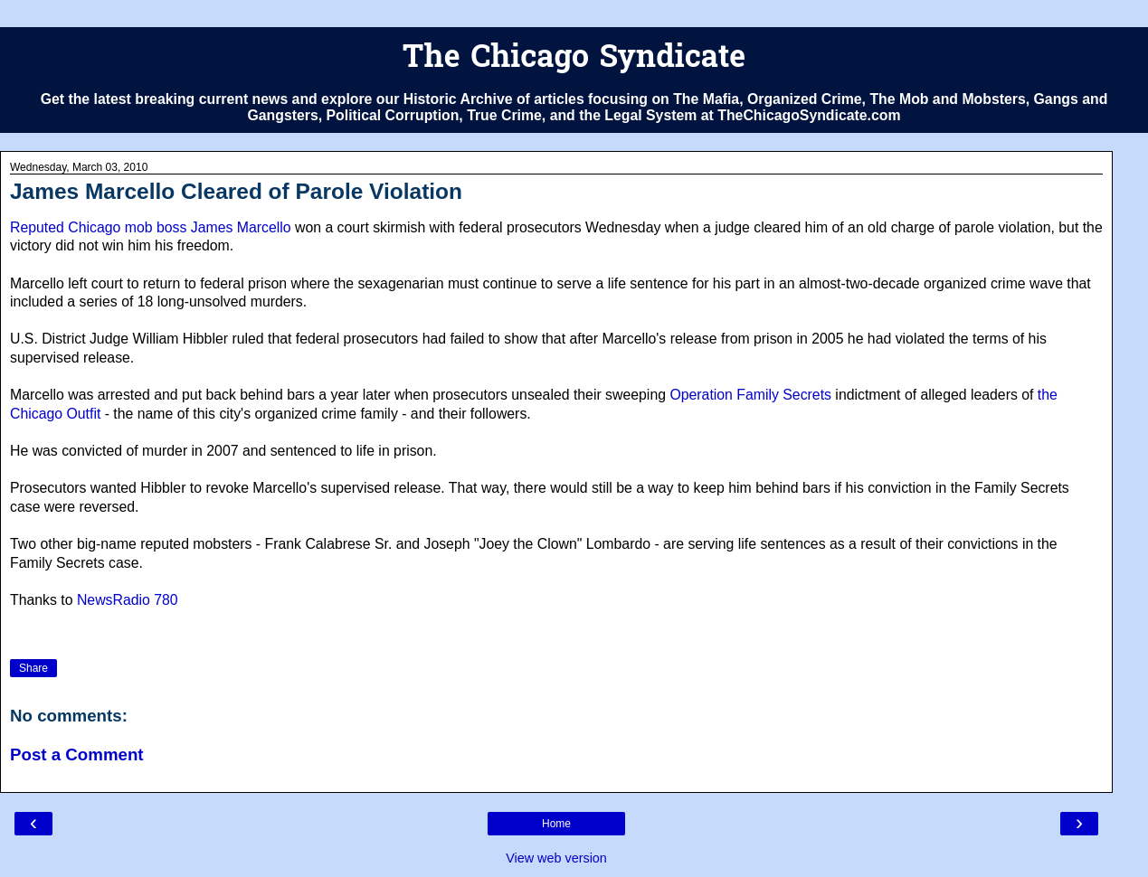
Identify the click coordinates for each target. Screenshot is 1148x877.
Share (33, 668)
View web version (556, 858)
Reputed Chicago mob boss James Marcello (150, 227)
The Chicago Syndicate (574, 59)
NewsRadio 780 (127, 600)
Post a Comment (77, 754)
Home (556, 823)
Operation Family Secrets (750, 394)
